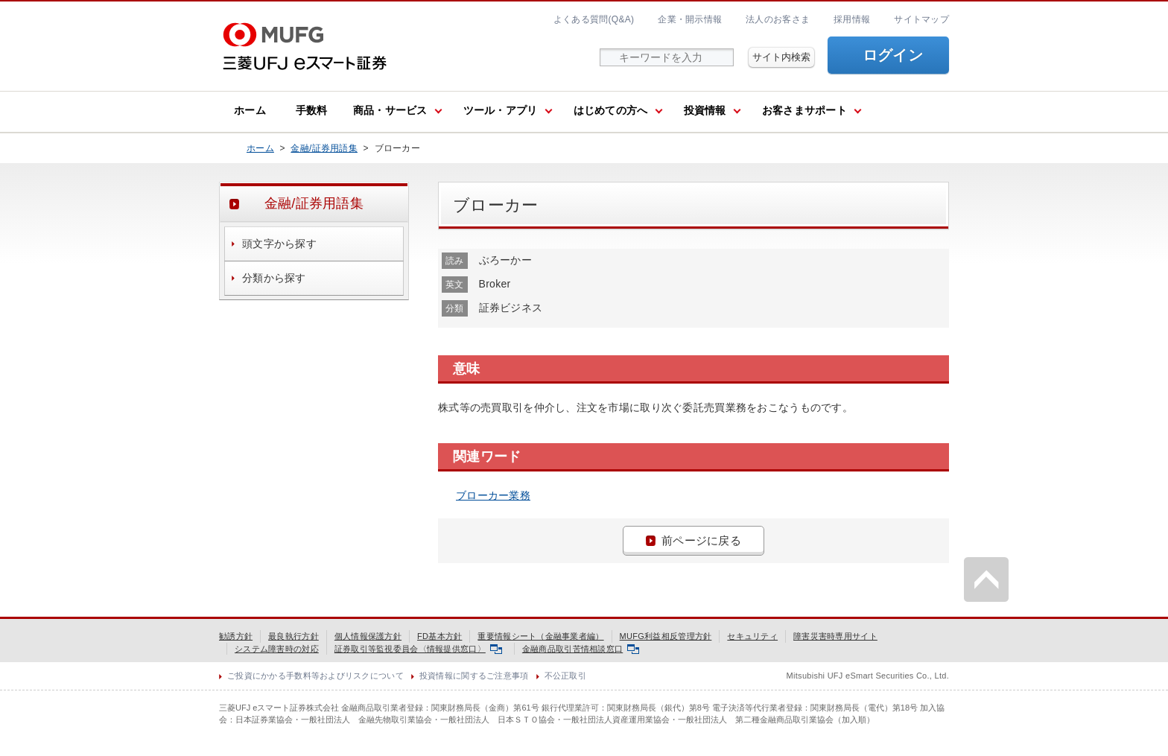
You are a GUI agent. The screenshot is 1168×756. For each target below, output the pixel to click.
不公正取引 (565, 675)
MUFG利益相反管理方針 (666, 636)
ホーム (250, 110)
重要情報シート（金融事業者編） (540, 636)
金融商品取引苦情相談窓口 (580, 648)
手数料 (312, 110)
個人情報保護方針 (368, 636)
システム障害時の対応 (277, 648)
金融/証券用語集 (324, 148)
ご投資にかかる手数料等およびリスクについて (315, 675)
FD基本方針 (439, 636)
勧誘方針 (236, 636)
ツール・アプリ (500, 110)
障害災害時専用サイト (835, 636)
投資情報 (705, 110)
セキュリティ (752, 636)
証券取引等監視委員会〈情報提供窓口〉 (418, 648)
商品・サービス (390, 110)
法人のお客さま (778, 19)
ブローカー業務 (493, 495)
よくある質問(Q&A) (593, 19)
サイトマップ (921, 19)
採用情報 (852, 19)
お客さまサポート (804, 110)
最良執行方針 (293, 636)
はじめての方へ (611, 110)
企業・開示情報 (690, 19)
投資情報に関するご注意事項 (474, 675)
